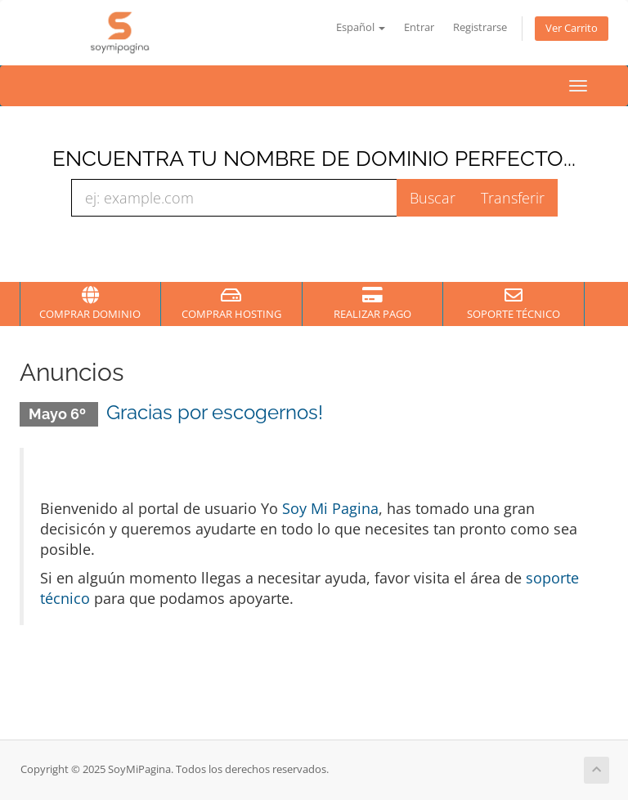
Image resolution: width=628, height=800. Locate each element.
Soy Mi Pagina (330, 508)
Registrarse (480, 27)
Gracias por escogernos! (214, 412)
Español (360, 27)
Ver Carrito (571, 28)
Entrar (419, 27)
